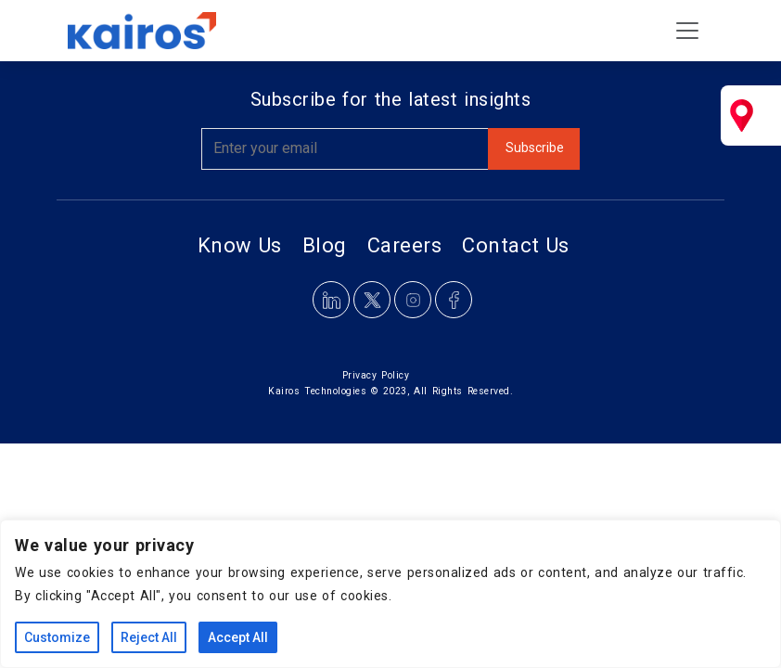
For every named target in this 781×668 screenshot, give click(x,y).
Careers (404, 245)
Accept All (238, 637)
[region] (390, 594)
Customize (57, 637)
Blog (324, 245)
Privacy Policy (376, 375)
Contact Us (516, 245)
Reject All (149, 637)
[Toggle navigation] (687, 30)
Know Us (240, 245)
